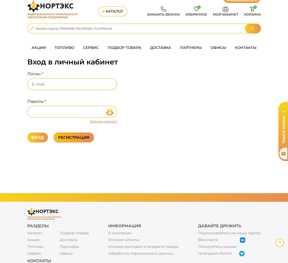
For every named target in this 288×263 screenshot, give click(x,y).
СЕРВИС (91, 47)
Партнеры (69, 247)
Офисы (66, 253)
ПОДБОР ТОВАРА (124, 47)
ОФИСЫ (218, 47)
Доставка (68, 240)
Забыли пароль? (103, 122)
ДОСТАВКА (160, 47)
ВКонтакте (221, 240)
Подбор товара (74, 233)
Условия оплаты (123, 240)
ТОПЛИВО (64, 47)
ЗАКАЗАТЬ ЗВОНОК (163, 14)
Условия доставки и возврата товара (143, 247)
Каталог (35, 233)
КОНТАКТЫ (245, 47)
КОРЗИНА (252, 11)
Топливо (35, 247)
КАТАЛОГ (112, 11)
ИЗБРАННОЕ (196, 11)
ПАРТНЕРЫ (191, 47)
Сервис (34, 253)
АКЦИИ (39, 47)
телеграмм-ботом (221, 253)
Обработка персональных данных (140, 253)
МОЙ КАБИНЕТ (225, 14)
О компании (119, 233)
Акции (33, 240)
